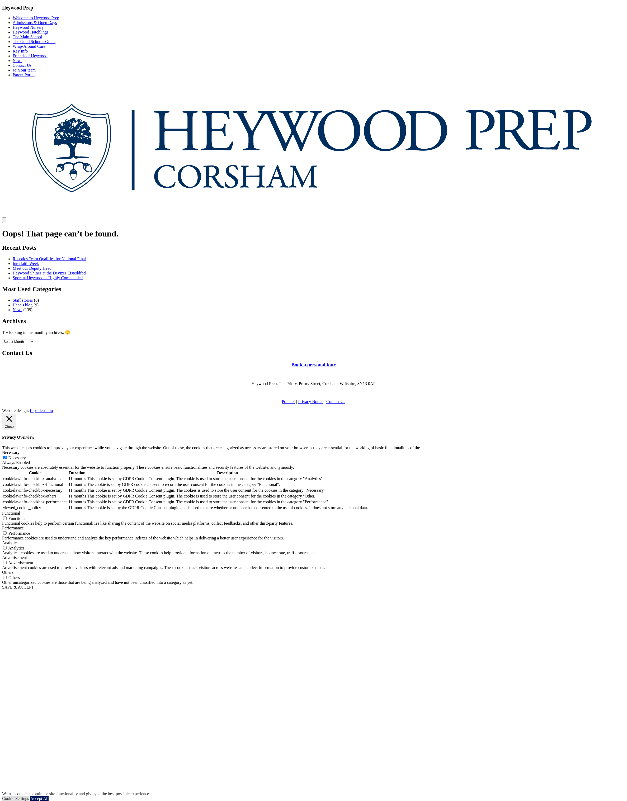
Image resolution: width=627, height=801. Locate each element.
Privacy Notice (310, 401)
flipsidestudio (41, 410)
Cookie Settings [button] (15, 798)
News (17, 60)
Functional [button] (11, 513)
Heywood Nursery (28, 27)
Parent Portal (24, 75)
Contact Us (22, 65)
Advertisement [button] (14, 557)
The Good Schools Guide (34, 41)
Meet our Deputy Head (32, 268)
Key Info (20, 51)
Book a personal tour (313, 364)
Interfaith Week (26, 263)
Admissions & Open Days (35, 22)
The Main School (27, 37)
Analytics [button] (10, 543)
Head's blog (22, 305)
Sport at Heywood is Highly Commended (48, 278)
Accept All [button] (39, 798)
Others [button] (7, 572)
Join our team (24, 70)
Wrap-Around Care (29, 46)
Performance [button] (13, 528)
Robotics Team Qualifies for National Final (49, 259)
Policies (288, 401)
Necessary (17, 458)
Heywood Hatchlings (31, 32)
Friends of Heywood (30, 56)
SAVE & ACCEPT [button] (18, 587)
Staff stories (23, 300)
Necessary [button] (11, 452)
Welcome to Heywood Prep (36, 18)
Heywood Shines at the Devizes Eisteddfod (49, 273)
